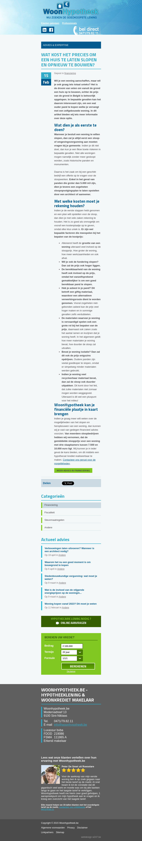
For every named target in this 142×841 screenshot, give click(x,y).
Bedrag (49, 645)
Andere (48, 527)
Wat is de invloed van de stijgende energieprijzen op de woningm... (64, 591)
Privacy (71, 827)
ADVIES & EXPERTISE (55, 45)
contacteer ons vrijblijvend (72, 807)
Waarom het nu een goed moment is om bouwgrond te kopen (68, 564)
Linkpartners (47, 832)
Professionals (69, 23)
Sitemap (60, 832)
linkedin (44, 30)
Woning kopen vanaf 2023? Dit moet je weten (71, 603)
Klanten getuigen (50, 23)
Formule (50, 658)
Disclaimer (71, 671)
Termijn (49, 651)
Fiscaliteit (50, 512)
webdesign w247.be (91, 837)
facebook (51, 30)
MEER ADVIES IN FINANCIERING (73, 470)
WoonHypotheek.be (71, 10)
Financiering (51, 505)
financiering (70, 73)
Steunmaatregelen (54, 520)
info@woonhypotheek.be (70, 724)
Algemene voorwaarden (53, 827)
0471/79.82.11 (47, 809)
